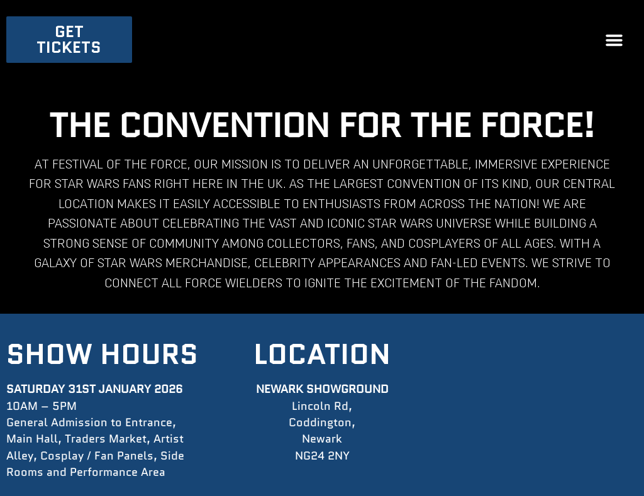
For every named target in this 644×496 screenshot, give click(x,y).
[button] (614, 39)
